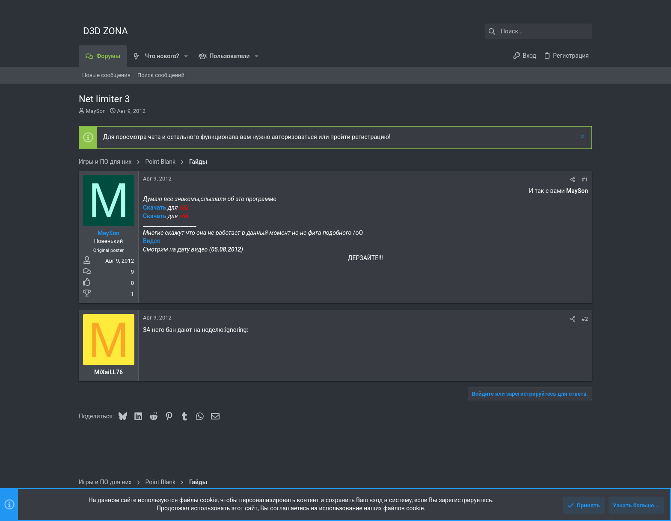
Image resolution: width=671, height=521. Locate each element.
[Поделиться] (573, 179)
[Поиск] (538, 31)
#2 (585, 319)
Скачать (155, 207)
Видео (151, 240)
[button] (186, 56)
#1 (585, 179)
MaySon (96, 111)
